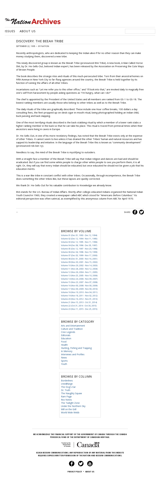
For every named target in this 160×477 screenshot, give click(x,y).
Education (66, 338)
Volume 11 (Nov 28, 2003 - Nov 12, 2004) (79, 268)
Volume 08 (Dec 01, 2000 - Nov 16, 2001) (79, 258)
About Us (27, 31)
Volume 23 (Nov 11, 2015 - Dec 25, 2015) (79, 309)
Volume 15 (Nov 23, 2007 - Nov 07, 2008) (79, 282)
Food (63, 341)
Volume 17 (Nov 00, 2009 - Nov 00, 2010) (79, 288)
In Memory (66, 351)
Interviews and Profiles (72, 354)
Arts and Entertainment (73, 325)
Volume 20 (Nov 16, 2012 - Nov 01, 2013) (79, 298)
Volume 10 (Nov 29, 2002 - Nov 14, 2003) (79, 265)
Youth (64, 363)
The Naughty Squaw (71, 393)
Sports (64, 360)
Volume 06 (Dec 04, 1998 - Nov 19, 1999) (79, 252)
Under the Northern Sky (73, 405)
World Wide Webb (70, 412)
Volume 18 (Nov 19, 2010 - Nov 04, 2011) (79, 292)
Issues (10, 31)
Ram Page (66, 396)
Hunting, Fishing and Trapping (76, 347)
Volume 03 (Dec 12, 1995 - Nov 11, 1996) (79, 241)
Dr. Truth (65, 389)
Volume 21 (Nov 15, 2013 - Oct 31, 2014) (79, 302)
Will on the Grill (68, 409)
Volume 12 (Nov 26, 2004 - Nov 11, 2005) (79, 272)
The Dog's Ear (68, 386)
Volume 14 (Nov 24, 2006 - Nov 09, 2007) (79, 278)
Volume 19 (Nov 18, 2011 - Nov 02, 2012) (79, 295)
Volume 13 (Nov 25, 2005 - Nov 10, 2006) (79, 275)
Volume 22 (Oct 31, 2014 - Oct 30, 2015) (78, 305)
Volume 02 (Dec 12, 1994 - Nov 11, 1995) (79, 238)
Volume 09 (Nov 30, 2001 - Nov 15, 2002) (79, 262)
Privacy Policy (76, 471)
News (64, 357)
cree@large (67, 383)
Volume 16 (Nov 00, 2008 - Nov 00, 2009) (79, 285)
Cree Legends (68, 331)
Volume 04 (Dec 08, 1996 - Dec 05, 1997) (79, 245)
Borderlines (67, 380)
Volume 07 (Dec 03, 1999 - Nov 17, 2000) (79, 255)
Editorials (65, 335)
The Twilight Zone (70, 402)
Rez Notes (66, 399)
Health (64, 344)
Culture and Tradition (72, 328)
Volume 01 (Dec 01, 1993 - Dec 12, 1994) (79, 235)
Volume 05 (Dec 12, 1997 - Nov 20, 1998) (79, 248)
